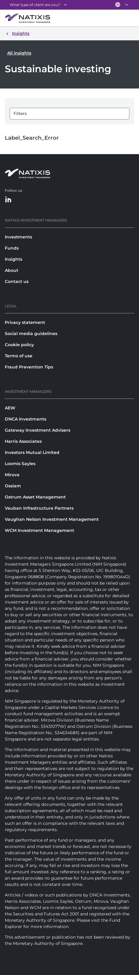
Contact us (17, 281)
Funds (12, 248)
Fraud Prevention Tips (29, 367)
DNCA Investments (25, 419)
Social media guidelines (31, 333)
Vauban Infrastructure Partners (39, 508)
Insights (13, 259)
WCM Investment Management (39, 530)
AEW (10, 408)
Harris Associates (23, 441)
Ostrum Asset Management (35, 497)
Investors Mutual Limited (32, 452)
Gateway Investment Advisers (37, 430)
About (11, 270)
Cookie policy (19, 344)
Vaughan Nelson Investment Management (52, 519)
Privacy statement (25, 322)
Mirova (12, 474)
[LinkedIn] (8, 200)
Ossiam (13, 486)
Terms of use (18, 356)
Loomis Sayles (20, 463)
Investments (18, 237)
